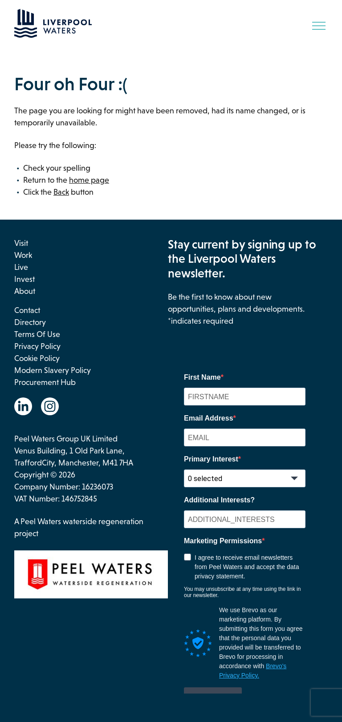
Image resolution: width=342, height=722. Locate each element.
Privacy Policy (37, 346)
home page (89, 180)
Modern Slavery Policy (52, 370)
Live (21, 267)
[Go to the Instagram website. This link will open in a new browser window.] (50, 406)
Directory (30, 322)
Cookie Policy (37, 358)
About (24, 291)
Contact (27, 310)
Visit (21, 243)
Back (61, 192)
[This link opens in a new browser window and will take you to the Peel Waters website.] (91, 576)
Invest (24, 279)
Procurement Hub (45, 382)
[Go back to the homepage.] (53, 35)
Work (23, 255)
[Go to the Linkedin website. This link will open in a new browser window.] (23, 406)
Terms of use (37, 334)
